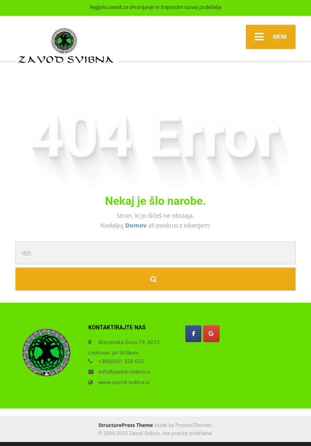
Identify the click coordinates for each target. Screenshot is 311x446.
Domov (136, 225)
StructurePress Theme (125, 425)
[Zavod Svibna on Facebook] (193, 333)
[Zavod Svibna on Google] (211, 333)
